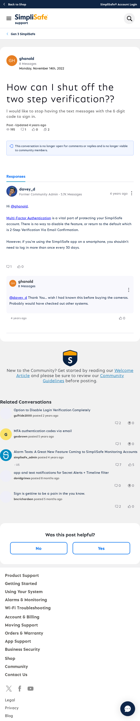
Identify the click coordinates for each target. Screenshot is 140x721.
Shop (10, 658)
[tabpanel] (70, 257)
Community (16, 666)
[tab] (15, 176)
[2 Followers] (49, 129)
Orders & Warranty (24, 632)
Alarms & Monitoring (26, 599)
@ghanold (19, 206)
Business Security (22, 649)
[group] (10, 129)
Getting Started (21, 583)
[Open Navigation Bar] (9, 18)
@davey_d (18, 297)
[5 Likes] (133, 464)
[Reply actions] (129, 290)
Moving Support (21, 624)
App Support (18, 640)
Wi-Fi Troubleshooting (28, 607)
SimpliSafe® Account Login (118, 4)
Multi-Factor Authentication (28, 218)
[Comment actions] (132, 193)
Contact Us (16, 674)
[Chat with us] (127, 708)
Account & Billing (22, 616)
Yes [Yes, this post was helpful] (101, 548)
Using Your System (24, 591)
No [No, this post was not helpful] (39, 548)
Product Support (22, 575)
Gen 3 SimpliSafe (23, 34)
